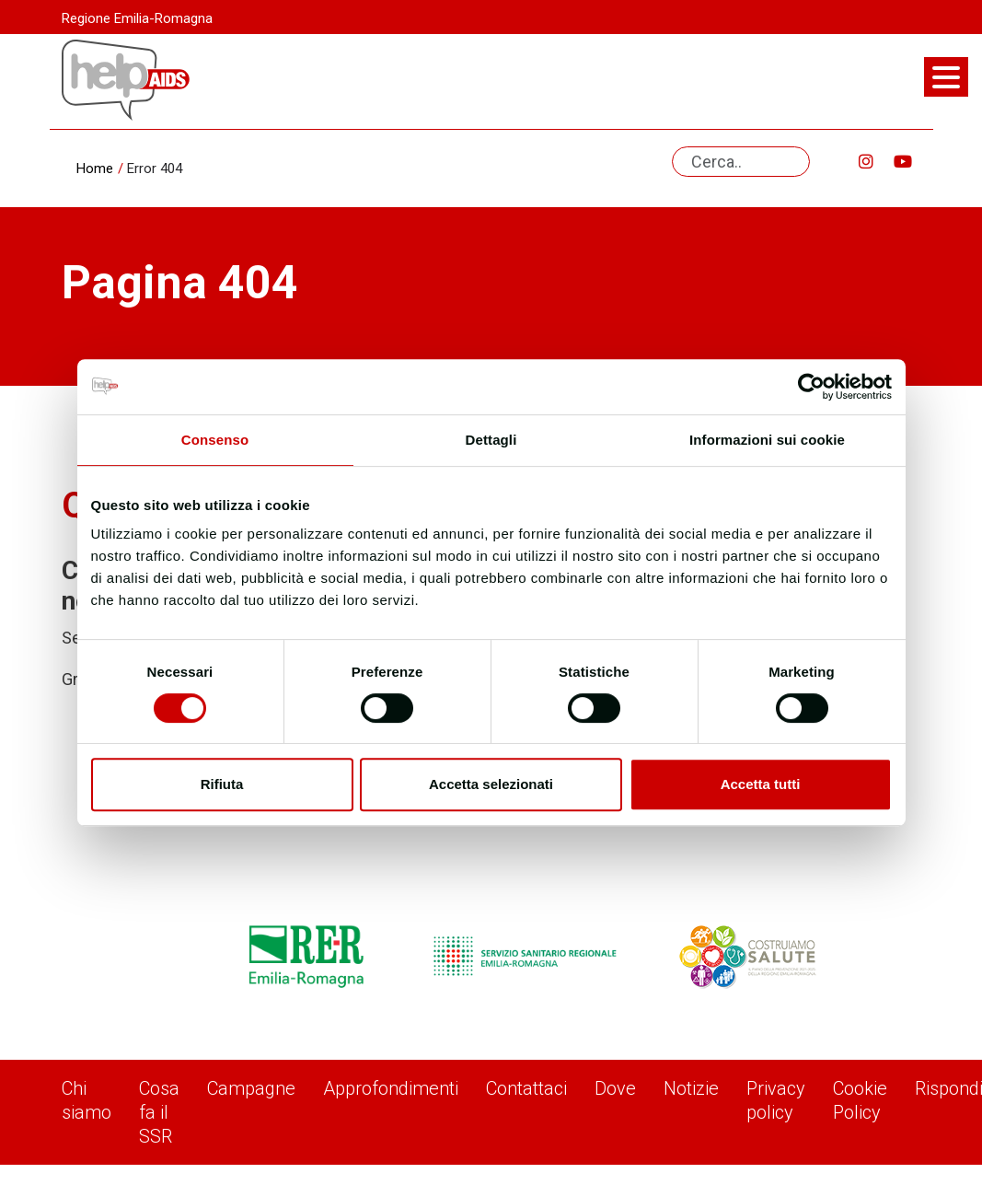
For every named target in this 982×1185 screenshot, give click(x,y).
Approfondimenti (390, 1088)
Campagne (251, 1088)
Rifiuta (222, 784)
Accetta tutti (761, 784)
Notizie (691, 1088)
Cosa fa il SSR (159, 1112)
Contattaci (526, 1088)
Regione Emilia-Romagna (137, 18)
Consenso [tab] (214, 439)
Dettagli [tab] (491, 439)
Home (94, 168)
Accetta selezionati (491, 784)
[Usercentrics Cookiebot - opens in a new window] (811, 387)
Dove (615, 1088)
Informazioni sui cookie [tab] (767, 439)
